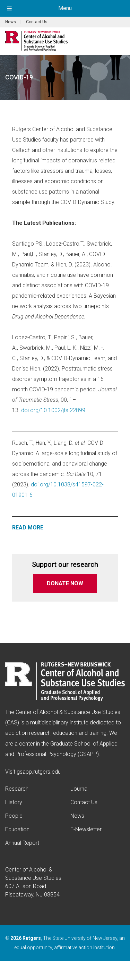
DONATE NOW (65, 583)
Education (17, 829)
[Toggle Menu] (9, 8)
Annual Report (22, 843)
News (10, 21)
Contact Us (36, 21)
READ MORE (27, 527)
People (14, 816)
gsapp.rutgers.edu (39, 771)
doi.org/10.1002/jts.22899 (53, 410)
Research (16, 788)
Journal (79, 788)
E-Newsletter (86, 829)
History (13, 802)
